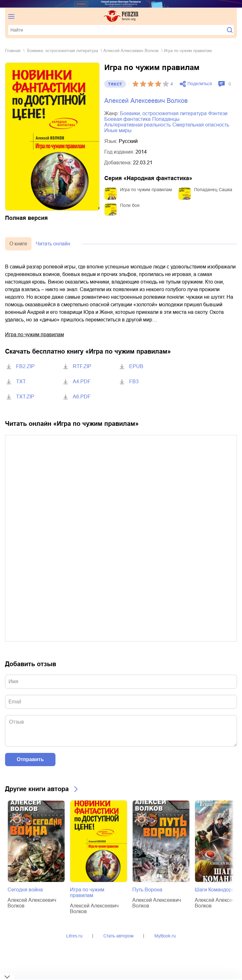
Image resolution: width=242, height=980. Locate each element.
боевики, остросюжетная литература (62, 50)
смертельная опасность (200, 124)
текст (115, 83)
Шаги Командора (214, 889)
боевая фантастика (127, 119)
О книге (18, 243)
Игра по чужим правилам (146, 189)
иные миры (118, 130)
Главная (12, 50)
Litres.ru (74, 935)
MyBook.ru (165, 935)
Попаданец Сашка (213, 189)
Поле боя (130, 205)
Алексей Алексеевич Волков (130, 50)
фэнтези (218, 113)
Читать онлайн (53, 243)
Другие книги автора (37, 788)
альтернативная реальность (137, 124)
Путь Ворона (147, 889)
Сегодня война (25, 889)
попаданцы (166, 119)
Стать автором (118, 935)
